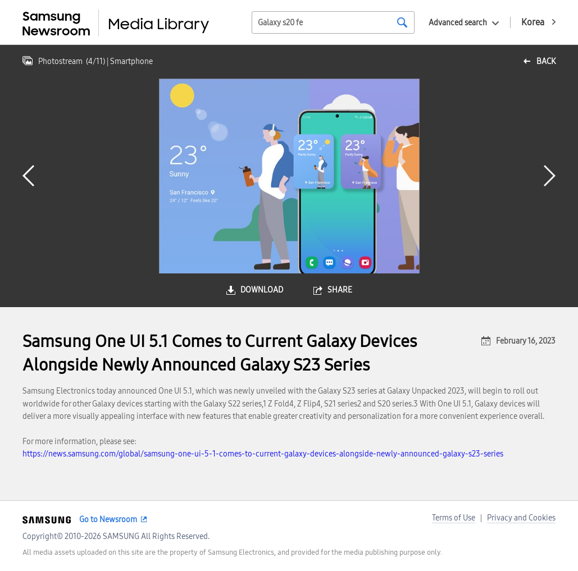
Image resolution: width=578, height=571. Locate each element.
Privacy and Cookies (521, 518)
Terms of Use (453, 518)
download (261, 290)
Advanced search (458, 23)
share (339, 290)
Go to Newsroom (108, 519)
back (546, 61)
